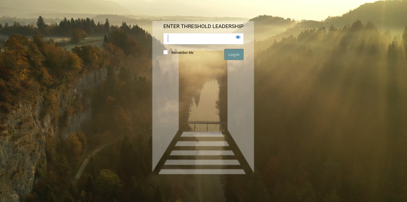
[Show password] (238, 37)
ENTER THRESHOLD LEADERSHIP (203, 26)
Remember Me (178, 52)
